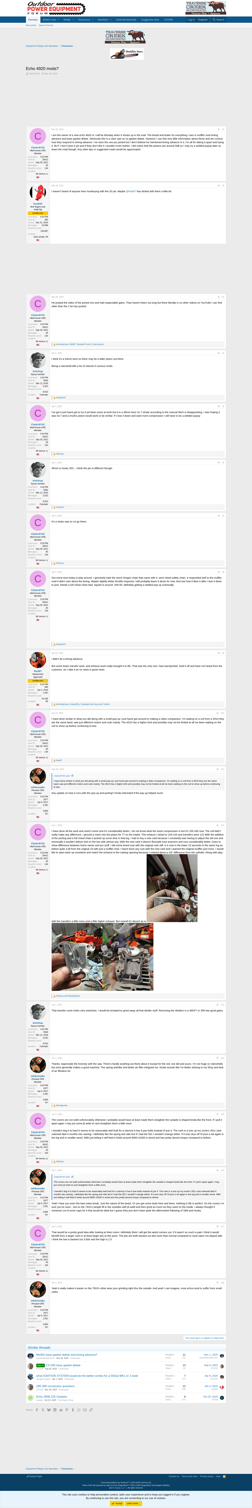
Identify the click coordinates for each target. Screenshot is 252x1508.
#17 (222, 1226)
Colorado (44, 395)
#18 (222, 1283)
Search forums (46, 25)
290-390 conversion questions (55, 1386)
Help (218, 1476)
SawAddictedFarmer (45, 1358)
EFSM (215, 1399)
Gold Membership (126, 19)
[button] (58, 19)
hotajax (39, 1400)
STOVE (39, 1369)
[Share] (218, 129)
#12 (222, 825)
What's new (49, 19)
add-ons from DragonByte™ (118, 1485)
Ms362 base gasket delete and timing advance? (66, 1354)
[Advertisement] (126, 100)
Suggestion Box (150, 19)
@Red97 (131, 191)
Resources (84, 19)
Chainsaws (75, 1358)
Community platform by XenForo (126, 1483)
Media (66, 19)
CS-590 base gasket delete (63, 1365)
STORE (168, 19)
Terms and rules (189, 1476)
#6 (223, 462)
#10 (222, 713)
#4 (223, 353)
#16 (222, 1170)
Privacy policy (206, 1476)
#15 (222, 1114)
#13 (222, 1005)
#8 (223, 572)
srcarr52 (214, 1379)
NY (46, 814)
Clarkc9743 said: (62, 776)
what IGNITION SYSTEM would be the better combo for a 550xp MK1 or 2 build (87, 1375)
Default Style (34, 1476)
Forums (33, 19)
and (68, 996)
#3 (223, 297)
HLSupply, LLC (119, 1488)
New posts (31, 25)
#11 (222, 769)
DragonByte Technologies (151, 1485)
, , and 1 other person (80, 344)
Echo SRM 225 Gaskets (51, 1396)
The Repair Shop (65, 1400)
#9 (223, 653)
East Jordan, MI (41, 237)
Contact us (174, 1476)
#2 (223, 185)
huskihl (214, 1389)
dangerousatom (43, 1379)
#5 (223, 406)
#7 (223, 516)
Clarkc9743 (34, 73)
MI (47, 701)
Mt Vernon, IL (42, 174)
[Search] (218, 19)
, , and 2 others (83, 704)
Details (166, 1485)
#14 (222, 1058)
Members (103, 19)
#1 (223, 129)
